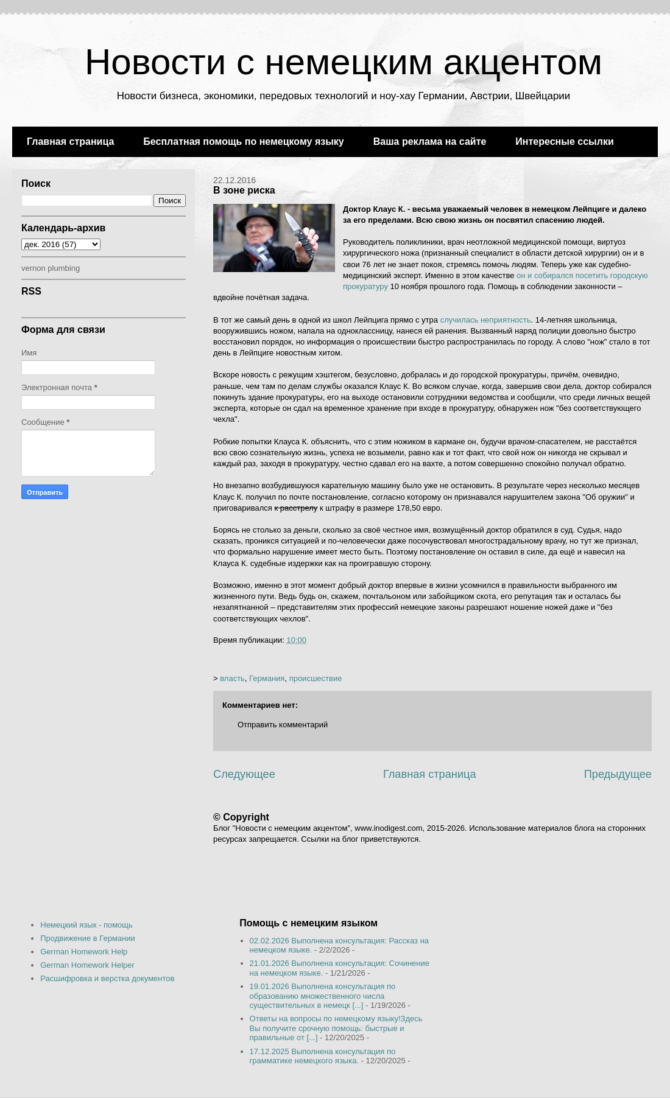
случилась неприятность (485, 319)
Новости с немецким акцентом (343, 61)
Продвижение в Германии (87, 938)
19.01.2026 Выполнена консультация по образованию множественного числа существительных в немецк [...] (323, 996)
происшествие (315, 678)
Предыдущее (618, 774)
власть (232, 678)
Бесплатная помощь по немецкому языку (243, 141)
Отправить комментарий (283, 724)
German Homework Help (83, 951)
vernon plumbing (50, 268)
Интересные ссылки (564, 141)
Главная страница (70, 141)
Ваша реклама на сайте (430, 141)
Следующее (244, 774)
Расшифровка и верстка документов (107, 978)
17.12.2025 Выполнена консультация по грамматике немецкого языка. (323, 1056)
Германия (266, 678)
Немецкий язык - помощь (86, 924)
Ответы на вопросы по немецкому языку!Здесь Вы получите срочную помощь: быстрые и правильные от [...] (336, 1028)
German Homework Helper (87, 965)
